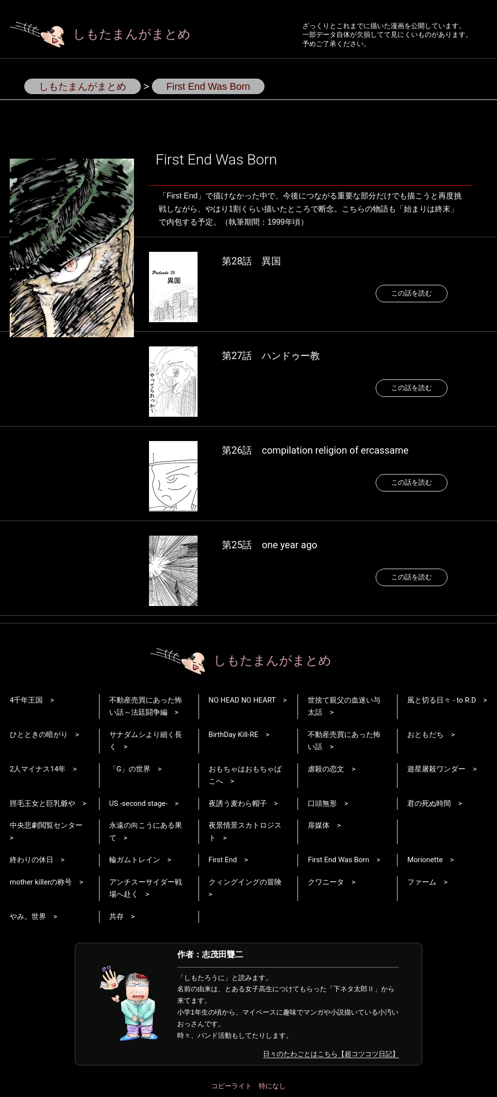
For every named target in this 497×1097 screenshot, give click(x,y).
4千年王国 (26, 700)
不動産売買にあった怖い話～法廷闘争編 (145, 706)
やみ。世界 (28, 916)
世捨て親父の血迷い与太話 (344, 706)
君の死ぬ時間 (429, 803)
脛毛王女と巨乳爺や (42, 803)
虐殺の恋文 (326, 769)
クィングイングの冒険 (245, 882)
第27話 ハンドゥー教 (271, 355)
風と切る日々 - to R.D (441, 700)
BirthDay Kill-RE (234, 734)
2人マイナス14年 (38, 769)
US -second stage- (138, 803)
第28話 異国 (251, 261)
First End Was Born (338, 859)
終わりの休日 (31, 859)
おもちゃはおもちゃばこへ (245, 775)
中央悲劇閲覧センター (46, 825)
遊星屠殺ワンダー (436, 769)
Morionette (425, 859)
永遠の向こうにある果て (145, 831)
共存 (116, 916)
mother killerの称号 (41, 882)
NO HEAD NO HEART (242, 700)
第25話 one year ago (269, 545)
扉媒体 (319, 825)
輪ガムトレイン (134, 859)
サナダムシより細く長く (145, 741)
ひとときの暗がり (39, 734)
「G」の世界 (129, 769)
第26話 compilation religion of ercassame (315, 450)
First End (223, 859)
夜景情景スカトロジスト (245, 831)
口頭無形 (322, 803)
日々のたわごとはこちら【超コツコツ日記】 (331, 1054)
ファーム (421, 882)
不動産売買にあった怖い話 (344, 741)
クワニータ (326, 882)
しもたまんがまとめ (100, 34)
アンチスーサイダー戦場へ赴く (145, 888)
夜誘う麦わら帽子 (238, 803)
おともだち (425, 734)
